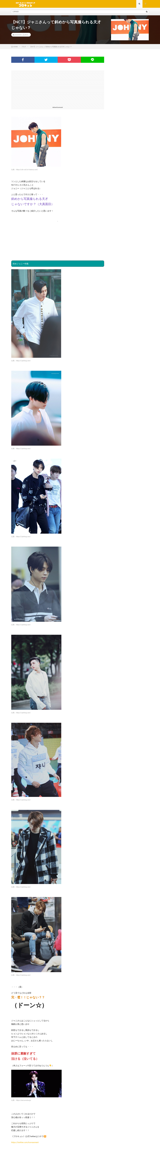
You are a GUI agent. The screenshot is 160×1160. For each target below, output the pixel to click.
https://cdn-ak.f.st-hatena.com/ (27, 171)
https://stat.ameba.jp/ (23, 1101)
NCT (26, 35)
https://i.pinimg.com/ (23, 362)
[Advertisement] (57, 88)
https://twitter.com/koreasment (25, 1143)
